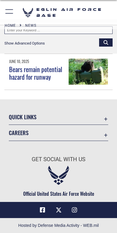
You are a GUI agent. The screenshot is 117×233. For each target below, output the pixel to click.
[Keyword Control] (58, 30)
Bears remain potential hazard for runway (35, 72)
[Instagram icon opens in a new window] (74, 210)
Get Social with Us (58, 159)
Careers (18, 132)
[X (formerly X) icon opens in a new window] (58, 210)
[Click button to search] (106, 42)
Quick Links (22, 117)
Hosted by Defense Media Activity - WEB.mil (58, 225)
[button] (9, 12)
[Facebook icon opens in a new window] (42, 210)
